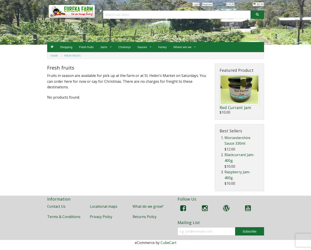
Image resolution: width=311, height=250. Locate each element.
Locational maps (103, 206)
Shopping (66, 47)
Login (195, 4)
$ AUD (230, 4)
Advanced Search (111, 22)
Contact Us (56, 206)
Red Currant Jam (235, 107)
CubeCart (168, 242)
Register (207, 4)
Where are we (182, 47)
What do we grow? (148, 206)
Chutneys (124, 47)
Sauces (142, 47)
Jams (103, 47)
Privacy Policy (101, 216)
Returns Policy (145, 216)
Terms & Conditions (63, 216)
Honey (162, 47)
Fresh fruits (86, 47)
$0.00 (258, 4)
